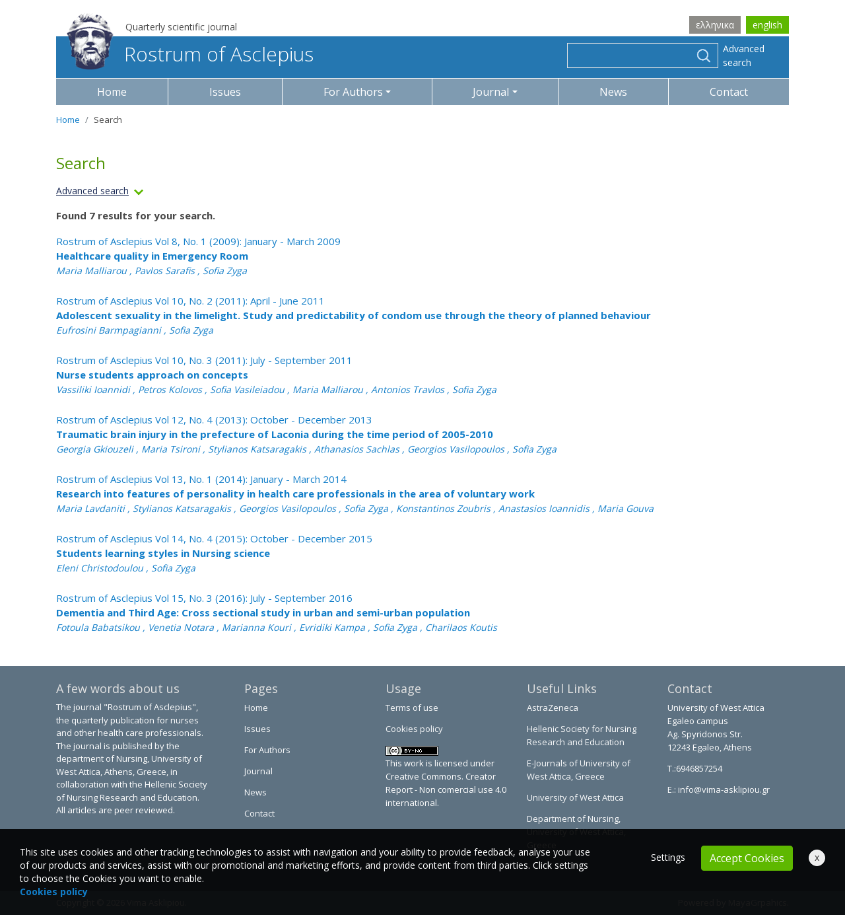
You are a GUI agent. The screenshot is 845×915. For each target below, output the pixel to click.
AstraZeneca (552, 708)
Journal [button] (491, 92)
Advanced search (743, 55)
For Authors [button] (353, 92)
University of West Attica (575, 797)
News (613, 92)
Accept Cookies (747, 858)
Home (112, 92)
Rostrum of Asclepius (190, 53)
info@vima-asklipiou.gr (723, 789)
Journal (258, 771)
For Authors (267, 750)
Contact (729, 92)
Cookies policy (414, 729)
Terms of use (412, 708)
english (767, 24)
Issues (225, 92)
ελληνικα (715, 24)
